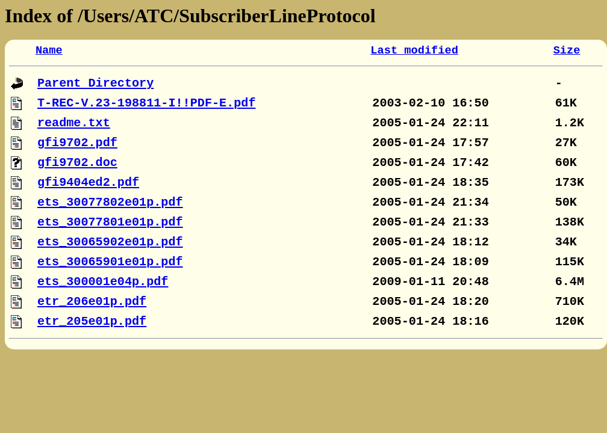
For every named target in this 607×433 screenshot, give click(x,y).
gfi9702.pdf (77, 143)
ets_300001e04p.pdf (103, 282)
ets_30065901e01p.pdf (110, 262)
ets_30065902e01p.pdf (110, 242)
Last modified (414, 50)
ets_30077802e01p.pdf (110, 202)
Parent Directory (95, 83)
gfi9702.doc (77, 163)
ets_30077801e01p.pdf (110, 222)
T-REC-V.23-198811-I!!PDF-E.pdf (146, 103)
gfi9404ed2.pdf (88, 182)
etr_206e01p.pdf (91, 302)
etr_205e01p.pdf (91, 321)
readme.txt (73, 123)
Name (49, 50)
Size (567, 50)
